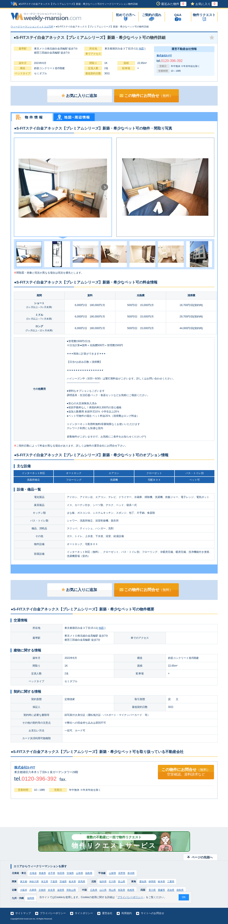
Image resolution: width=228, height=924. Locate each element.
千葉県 (53, 881)
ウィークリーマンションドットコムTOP (32, 26)
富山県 (121, 881)
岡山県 (112, 890)
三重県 (170, 881)
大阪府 (23, 890)
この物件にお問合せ (146, 96)
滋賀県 (60, 890)
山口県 (103, 890)
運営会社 (107, 913)
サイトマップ (23, 913)
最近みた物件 (173, 4)
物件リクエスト (204, 15)
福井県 (103, 881)
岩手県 (51, 873)
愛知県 (142, 881)
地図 (141, 48)
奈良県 (51, 890)
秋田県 (60, 873)
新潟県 (131, 873)
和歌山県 (71, 890)
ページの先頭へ (202, 857)
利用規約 (126, 913)
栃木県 (72, 881)
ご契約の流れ (151, 15)
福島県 (88, 873)
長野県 (121, 873)
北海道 (33, 873)
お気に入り (206, 4)
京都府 (42, 890)
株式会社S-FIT (164, 55)
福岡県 (30, 898)
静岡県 (152, 881)
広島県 (93, 890)
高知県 (170, 890)
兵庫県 (32, 890)
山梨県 (112, 873)
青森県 (42, 873)
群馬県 (81, 881)
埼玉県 (44, 881)
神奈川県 (34, 881)
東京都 (23, 881)
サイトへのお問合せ (152, 913)
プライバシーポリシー (53, 913)
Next (104, 187)
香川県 (152, 890)
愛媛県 (161, 890)
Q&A (177, 15)
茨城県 (63, 881)
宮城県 (70, 873)
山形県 (79, 873)
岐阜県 (161, 881)
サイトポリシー (84, 913)
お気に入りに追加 (79, 96)
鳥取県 (121, 890)
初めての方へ (125, 15)
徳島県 (180, 890)
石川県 (112, 881)
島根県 (130, 890)
